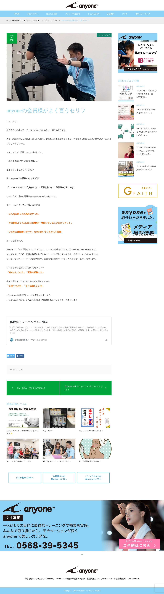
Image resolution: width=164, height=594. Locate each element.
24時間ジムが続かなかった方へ (59, 477)
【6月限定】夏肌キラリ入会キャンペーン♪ (146, 111)
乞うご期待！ (48, 430)
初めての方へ (32, 14)
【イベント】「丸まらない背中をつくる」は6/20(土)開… (146, 94)
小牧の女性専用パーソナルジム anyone (86, 591)
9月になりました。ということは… (57, 461)
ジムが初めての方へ (25, 477)
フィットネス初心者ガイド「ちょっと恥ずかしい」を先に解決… (146, 150)
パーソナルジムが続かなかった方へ (93, 477)
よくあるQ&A (93, 14)
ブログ (125, 14)
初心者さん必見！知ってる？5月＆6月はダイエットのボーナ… (146, 131)
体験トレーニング (142, 14)
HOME (16, 14)
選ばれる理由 (51, 14)
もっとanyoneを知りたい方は (19, 461)
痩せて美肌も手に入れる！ (90, 461)
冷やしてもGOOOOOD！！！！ (92, 430)
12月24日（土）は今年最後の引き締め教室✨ (22, 431)
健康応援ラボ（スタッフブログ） (26, 20)
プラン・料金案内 (72, 14)
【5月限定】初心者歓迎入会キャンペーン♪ (146, 168)
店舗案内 (110, 14)
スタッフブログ (104, 35)
